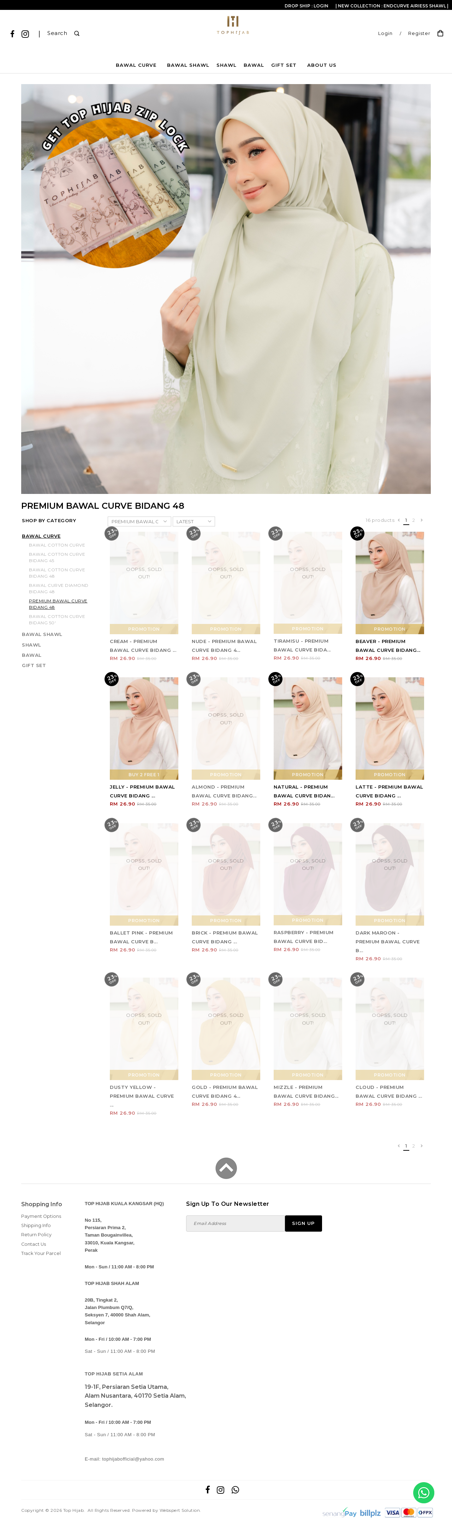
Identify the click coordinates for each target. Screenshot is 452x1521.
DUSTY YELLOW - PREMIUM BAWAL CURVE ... (142, 1096)
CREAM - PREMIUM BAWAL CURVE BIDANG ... (143, 645)
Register (419, 33)
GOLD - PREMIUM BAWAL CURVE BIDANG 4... (225, 1091)
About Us (322, 65)
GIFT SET (284, 65)
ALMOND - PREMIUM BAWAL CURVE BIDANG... (224, 791)
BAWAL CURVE (136, 65)
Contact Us (33, 1244)
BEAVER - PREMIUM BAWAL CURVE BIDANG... (388, 645)
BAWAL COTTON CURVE (57, 545)
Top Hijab (73, 1510)
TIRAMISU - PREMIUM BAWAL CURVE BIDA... (302, 645)
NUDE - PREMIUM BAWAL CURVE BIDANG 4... (224, 645)
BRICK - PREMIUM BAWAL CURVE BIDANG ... (225, 937)
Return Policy (36, 1234)
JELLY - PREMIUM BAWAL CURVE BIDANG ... (142, 791)
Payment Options (41, 1216)
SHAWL (226, 65)
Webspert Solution (180, 1510)
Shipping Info (36, 1225)
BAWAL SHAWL (188, 65)
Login (385, 33)
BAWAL (254, 65)
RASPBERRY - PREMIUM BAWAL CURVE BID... (304, 937)
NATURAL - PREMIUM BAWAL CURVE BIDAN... (304, 791)
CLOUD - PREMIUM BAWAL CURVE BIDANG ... (389, 1091)
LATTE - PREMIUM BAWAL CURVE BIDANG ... (389, 791)
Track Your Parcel (41, 1253)
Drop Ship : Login (306, 5)
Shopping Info (41, 1204)
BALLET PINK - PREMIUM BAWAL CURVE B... (141, 937)
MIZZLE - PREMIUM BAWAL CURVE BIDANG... (306, 1091)
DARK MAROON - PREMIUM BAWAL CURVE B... (388, 941)
